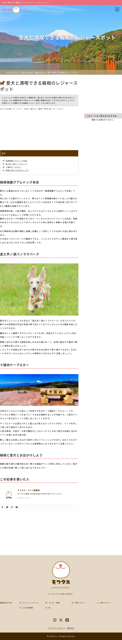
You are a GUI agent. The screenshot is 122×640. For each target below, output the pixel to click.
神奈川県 (48, 109)
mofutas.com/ (24, 498)
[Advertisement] (39, 130)
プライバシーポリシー (57, 628)
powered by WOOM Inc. (61, 587)
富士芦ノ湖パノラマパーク (16, 164)
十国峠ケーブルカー (14, 167)
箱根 (40, 109)
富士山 (33, 109)
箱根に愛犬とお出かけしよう (17, 170)
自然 (27, 109)
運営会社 (70, 628)
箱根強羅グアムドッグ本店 (16, 161)
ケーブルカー (59, 109)
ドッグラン (18, 109)
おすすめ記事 (6, 109)
